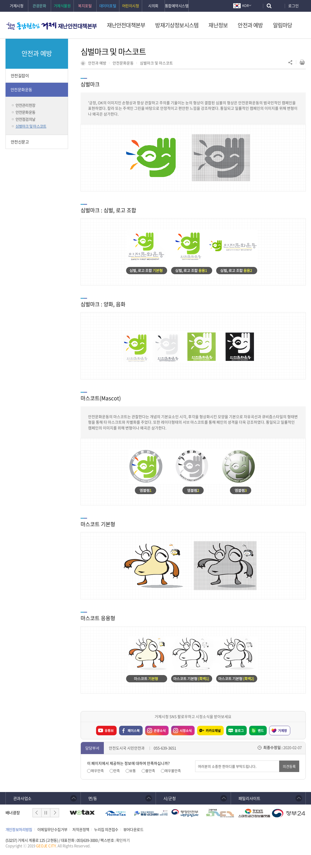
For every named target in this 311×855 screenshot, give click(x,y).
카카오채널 (213, 730)
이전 (37, 812)
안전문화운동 (123, 63)
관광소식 (155, 729)
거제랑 (282, 730)
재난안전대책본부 (77, 26)
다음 (54, 812)
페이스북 (134, 730)
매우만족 (97, 771)
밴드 (261, 730)
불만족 (150, 771)
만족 (116, 771)
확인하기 (123, 840)
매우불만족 (173, 771)
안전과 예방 (97, 63)
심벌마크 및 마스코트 (156, 63)
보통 (132, 771)
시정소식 (181, 729)
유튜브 (109, 730)
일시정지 (46, 812)
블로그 (239, 730)
